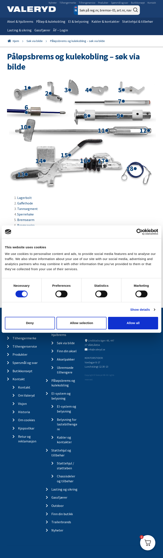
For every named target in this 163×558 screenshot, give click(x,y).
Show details (140, 309)
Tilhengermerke (67, 2)
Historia (24, 412)
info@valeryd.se (96, 349)
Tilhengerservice (87, 2)
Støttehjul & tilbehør (137, 21)
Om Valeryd (26, 395)
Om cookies (26, 420)
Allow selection (81, 323)
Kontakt (152, 2)
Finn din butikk (62, 514)
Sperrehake (25, 214)
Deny (30, 323)
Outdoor (57, 505)
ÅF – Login (60, 30)
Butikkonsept (138, 2)
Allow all (133, 323)
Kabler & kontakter (105, 21)
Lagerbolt (24, 198)
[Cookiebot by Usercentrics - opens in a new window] (139, 231)
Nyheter (53, 2)
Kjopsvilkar (26, 428)
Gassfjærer (42, 30)
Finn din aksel (67, 351)
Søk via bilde (35, 41)
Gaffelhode (25, 203)
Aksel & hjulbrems (20, 21)
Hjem (16, 41)
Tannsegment (27, 209)
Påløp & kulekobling (50, 21)
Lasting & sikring (19, 30)
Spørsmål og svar (119, 2)
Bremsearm (25, 220)
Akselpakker (66, 359)
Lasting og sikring (64, 489)
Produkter (103, 2)
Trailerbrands (61, 522)
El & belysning (78, 21)
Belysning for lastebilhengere (67, 424)
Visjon (22, 403)
